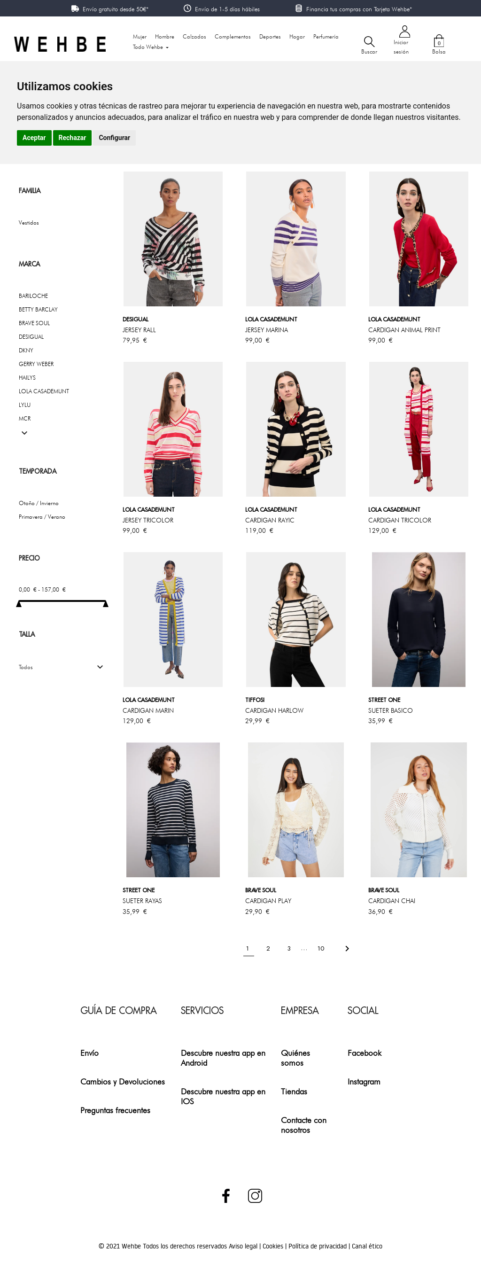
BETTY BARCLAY (38, 309)
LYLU (25, 404)
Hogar (297, 36)
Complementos (233, 36)
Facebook (364, 1053)
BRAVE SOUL (34, 323)
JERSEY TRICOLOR (148, 520)
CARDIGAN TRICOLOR (399, 520)
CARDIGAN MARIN (148, 710)
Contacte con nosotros (303, 1125)
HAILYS (27, 377)
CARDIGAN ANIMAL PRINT (404, 330)
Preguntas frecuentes (115, 1110)
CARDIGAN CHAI (391, 901)
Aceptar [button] (34, 137)
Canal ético (367, 1246)
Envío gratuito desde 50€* (115, 9)
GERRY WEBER (36, 363)
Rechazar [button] (72, 137)
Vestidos (29, 222)
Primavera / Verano (42, 516)
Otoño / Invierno (39, 503)
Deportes (270, 36)
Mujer (140, 36)
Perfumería (326, 36)
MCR (25, 418)
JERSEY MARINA (266, 330)
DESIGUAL (31, 336)
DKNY (26, 350)
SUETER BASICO (390, 710)
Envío (89, 1053)
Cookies (274, 1246)
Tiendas (294, 1091)
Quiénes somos (295, 1058)
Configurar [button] (114, 137)
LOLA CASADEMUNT (44, 391)
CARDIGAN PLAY (268, 901)
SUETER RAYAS (142, 901)
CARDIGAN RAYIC (270, 520)
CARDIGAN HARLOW (274, 710)
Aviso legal (244, 1246)
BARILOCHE (33, 295)
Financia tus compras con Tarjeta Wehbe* (359, 9)
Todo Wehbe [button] (148, 46)
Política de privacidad (318, 1246)
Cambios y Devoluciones (122, 1081)
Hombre (164, 36)
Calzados (194, 36)
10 (322, 948)
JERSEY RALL (139, 330)
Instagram (364, 1081)
